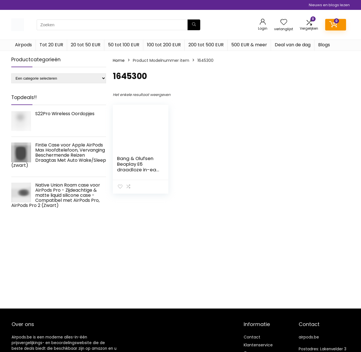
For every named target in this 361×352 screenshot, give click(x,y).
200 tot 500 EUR (206, 44)
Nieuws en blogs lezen (329, 5)
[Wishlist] (283, 22)
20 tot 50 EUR (85, 44)
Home (119, 60)
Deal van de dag (293, 44)
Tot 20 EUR (51, 44)
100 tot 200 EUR (164, 44)
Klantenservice (258, 345)
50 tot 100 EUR (123, 44)
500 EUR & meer (249, 44)
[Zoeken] (194, 24)
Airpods (23, 44)
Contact (252, 337)
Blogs (324, 44)
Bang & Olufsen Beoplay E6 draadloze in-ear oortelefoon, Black (138, 167)
